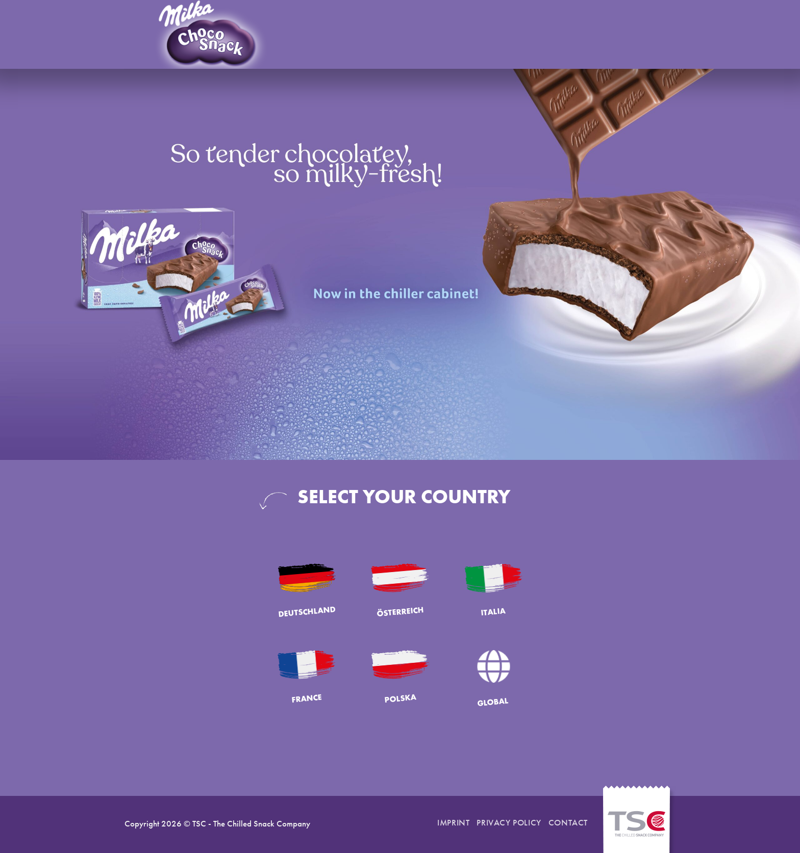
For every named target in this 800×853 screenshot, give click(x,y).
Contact (568, 822)
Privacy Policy (509, 822)
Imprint (453, 822)
